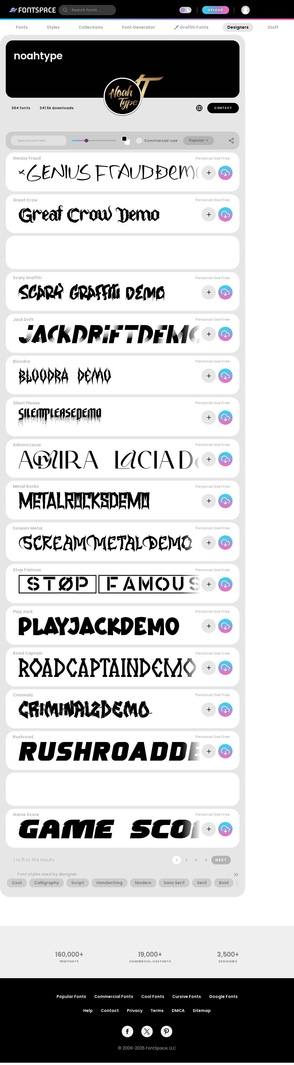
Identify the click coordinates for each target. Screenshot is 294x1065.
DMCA (178, 1013)
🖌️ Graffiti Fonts (191, 27)
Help (88, 1013)
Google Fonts (223, 999)
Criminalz (23, 697)
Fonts (22, 27)
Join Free (271, 10)
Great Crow (25, 202)
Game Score (26, 817)
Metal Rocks (26, 489)
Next (221, 862)
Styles (53, 27)
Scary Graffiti (27, 280)
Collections (91, 27)
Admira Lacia (27, 447)
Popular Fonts (71, 999)
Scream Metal (27, 531)
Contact (223, 110)
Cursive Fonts (186, 999)
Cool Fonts (152, 999)
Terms (157, 1013)
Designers (238, 27)
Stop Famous (27, 572)
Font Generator (138, 27)
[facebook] (127, 1033)
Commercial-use (160, 143)
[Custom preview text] (38, 143)
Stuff (273, 27)
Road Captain (27, 656)
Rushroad (23, 739)
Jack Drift (23, 322)
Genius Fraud (27, 161)
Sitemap (202, 1013)
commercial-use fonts (150, 964)
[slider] (86, 143)
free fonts (69, 964)
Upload (215, 10)
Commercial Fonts (113, 999)
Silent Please (26, 405)
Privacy (134, 1013)
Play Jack (23, 614)
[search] (87, 10)
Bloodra (21, 364)
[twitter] (147, 1033)
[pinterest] (166, 1033)
